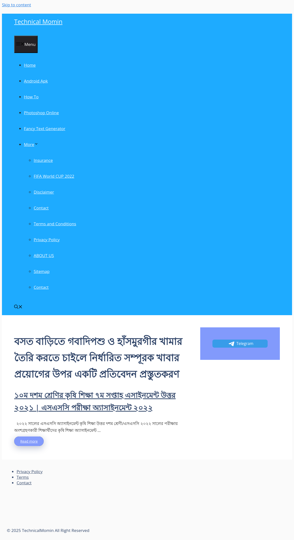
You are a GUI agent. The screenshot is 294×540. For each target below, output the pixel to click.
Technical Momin (38, 21)
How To (31, 97)
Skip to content (16, 5)
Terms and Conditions (55, 224)
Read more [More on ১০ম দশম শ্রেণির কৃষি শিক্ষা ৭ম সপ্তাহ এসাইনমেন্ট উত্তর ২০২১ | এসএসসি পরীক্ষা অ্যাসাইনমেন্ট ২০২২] (29, 441)
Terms (23, 477)
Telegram (240, 343)
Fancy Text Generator (44, 128)
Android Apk (36, 81)
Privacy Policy (47, 239)
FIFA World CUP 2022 (54, 176)
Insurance (43, 160)
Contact (41, 208)
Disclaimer (44, 192)
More (31, 144)
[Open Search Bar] (18, 307)
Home (30, 65)
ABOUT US (44, 255)
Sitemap (42, 271)
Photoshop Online (41, 112)
